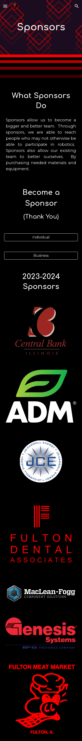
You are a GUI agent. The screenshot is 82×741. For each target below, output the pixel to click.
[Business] (41, 255)
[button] (5, 6)
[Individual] (41, 237)
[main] (41, 27)
